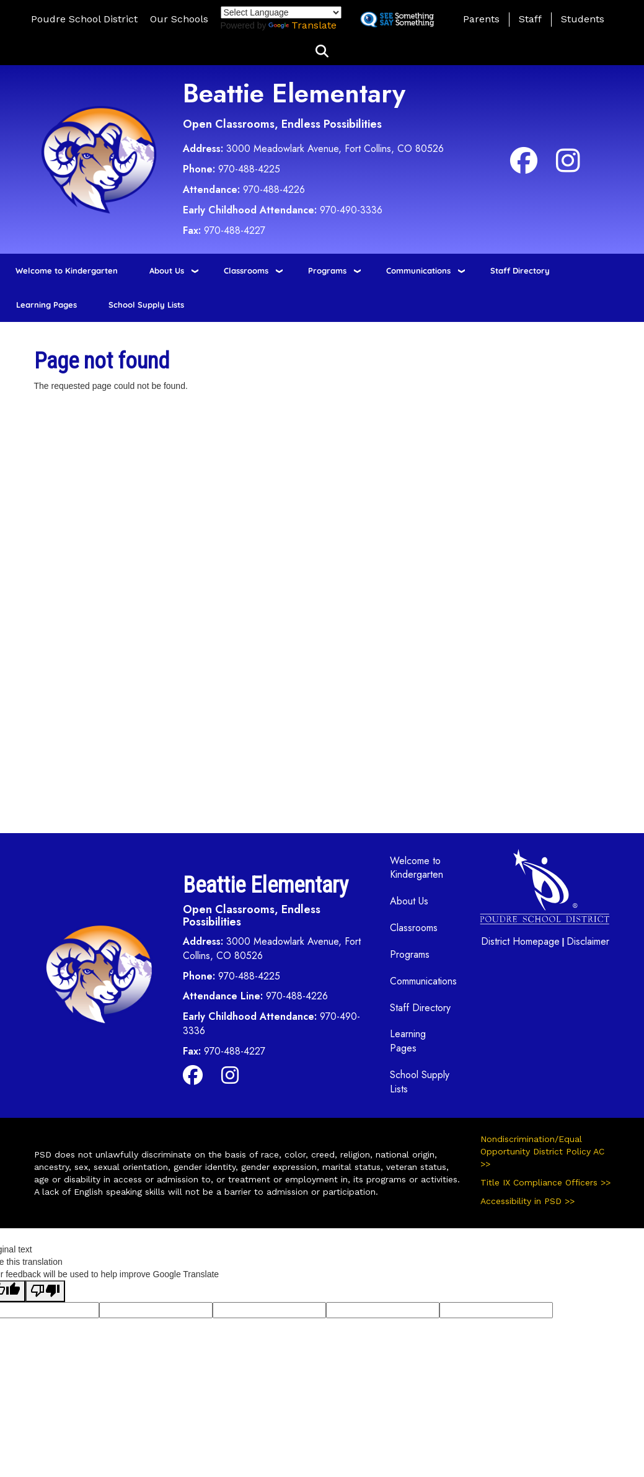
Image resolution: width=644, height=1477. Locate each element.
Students (582, 19)
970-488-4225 (249, 169)
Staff (530, 19)
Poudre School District (84, 19)
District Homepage (520, 941)
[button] (322, 51)
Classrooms (246, 270)
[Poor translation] (45, 1291)
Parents (481, 19)
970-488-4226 (274, 189)
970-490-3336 (351, 210)
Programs (327, 270)
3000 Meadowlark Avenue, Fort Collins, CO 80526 (335, 148)
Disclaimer (588, 941)
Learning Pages (46, 305)
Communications (418, 270)
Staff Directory (520, 270)
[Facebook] (523, 167)
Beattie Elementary (294, 93)
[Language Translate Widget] (281, 12)
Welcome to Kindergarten (66, 270)
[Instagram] (568, 167)
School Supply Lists (146, 305)
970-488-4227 (234, 230)
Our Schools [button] (179, 19)
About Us (166, 270)
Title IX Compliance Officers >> (545, 1182)
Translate (302, 25)
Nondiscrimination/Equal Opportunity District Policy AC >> (542, 1151)
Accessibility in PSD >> (527, 1201)
